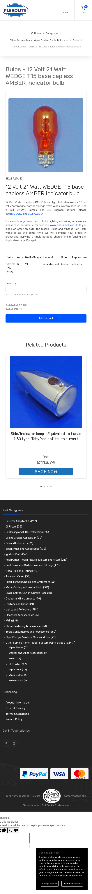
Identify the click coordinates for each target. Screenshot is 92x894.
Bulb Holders (19, 680)
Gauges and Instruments (23, 598)
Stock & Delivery (15, 708)
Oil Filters (14, 526)
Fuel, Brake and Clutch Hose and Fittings (33, 565)
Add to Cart (46, 318)
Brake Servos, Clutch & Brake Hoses (29, 593)
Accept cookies (49, 883)
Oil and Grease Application (24, 537)
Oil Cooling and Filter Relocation (28, 532)
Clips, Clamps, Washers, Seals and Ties (31, 637)
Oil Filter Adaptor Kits (21, 521)
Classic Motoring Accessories (26, 626)
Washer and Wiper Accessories (28, 652)
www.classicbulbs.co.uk (64, 225)
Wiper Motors (18, 675)
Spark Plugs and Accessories (26, 548)
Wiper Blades (19, 647)
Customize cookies (72, 883)
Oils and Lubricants (19, 543)
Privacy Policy (14, 719)
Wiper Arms (18, 669)
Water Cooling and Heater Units (27, 587)
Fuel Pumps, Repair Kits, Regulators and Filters (36, 559)
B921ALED (16, 213)
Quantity (11, 283)
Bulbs (15, 658)
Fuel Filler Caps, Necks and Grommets (31, 582)
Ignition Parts (17, 554)
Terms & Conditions (17, 713)
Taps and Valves (18, 576)
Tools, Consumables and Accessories (31, 631)
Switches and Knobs (21, 604)
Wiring (13, 620)
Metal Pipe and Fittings (23, 571)
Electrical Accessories (22, 615)
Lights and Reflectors (22, 609)
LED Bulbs (18, 664)
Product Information (18, 702)
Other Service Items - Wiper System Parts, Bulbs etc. (40, 642)
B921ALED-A (35, 213)
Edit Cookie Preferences (55, 805)
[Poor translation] (13, 830)
